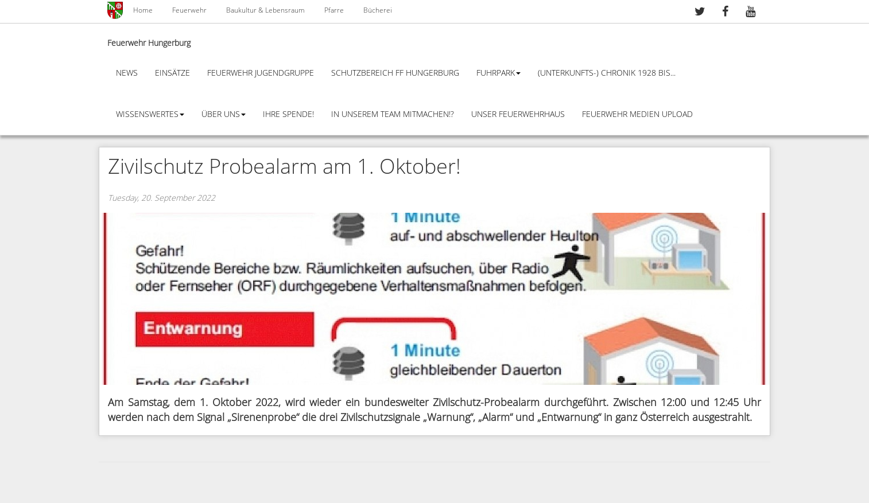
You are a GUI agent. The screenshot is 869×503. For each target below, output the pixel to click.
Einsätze (172, 73)
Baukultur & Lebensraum (265, 10)
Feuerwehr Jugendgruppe (260, 73)
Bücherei (377, 10)
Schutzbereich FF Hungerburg (395, 73)
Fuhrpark (498, 73)
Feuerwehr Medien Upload (637, 114)
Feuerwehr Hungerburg (149, 43)
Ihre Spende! (288, 114)
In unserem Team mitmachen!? (392, 114)
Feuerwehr (189, 10)
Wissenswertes (150, 114)
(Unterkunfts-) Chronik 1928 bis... (607, 73)
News (127, 73)
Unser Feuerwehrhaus (518, 114)
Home (143, 10)
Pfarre (334, 10)
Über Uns (223, 114)
